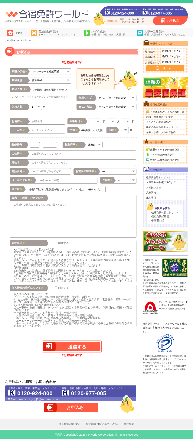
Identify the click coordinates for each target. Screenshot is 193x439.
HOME (19, 33)
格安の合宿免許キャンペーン (162, 127)
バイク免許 (108, 33)
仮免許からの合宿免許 (158, 122)
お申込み (173, 20)
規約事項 (151, 197)
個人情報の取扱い (69, 423)
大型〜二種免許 (164, 33)
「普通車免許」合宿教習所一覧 (167, 112)
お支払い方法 (153, 187)
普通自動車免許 (57, 33)
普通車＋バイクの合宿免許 (164, 149)
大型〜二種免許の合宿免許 (164, 159)
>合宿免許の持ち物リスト (164, 212)
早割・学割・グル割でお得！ (162, 132)
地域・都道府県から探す (159, 117)
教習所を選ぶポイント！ (159, 177)
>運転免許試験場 (159, 216)
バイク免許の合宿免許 (162, 154)
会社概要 (129, 423)
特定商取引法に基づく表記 (102, 423)
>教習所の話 (157, 220)
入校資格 (151, 192)
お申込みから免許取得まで (161, 182)
